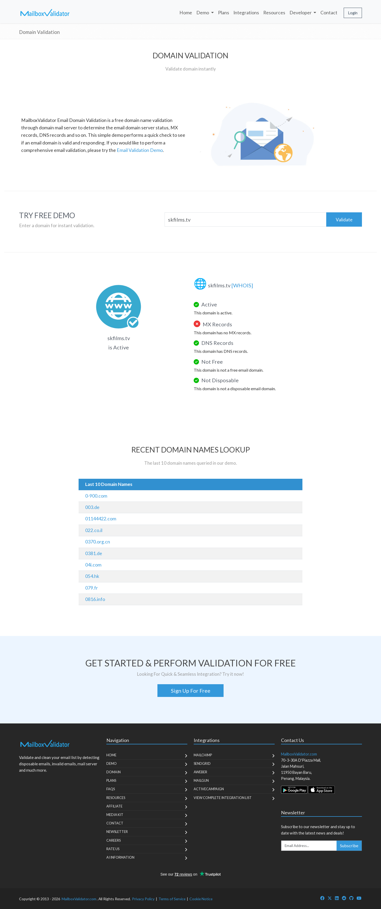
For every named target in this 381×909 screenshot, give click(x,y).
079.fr (91, 588)
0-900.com (96, 496)
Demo (111, 763)
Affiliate (114, 806)
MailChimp (203, 755)
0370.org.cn (97, 541)
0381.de (93, 553)
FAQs (110, 789)
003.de (92, 507)
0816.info (95, 599)
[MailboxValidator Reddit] (344, 898)
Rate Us (112, 849)
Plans (223, 12)
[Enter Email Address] (309, 846)
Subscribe (349, 845)
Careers (113, 840)
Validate (344, 219)
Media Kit (114, 815)
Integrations (246, 12)
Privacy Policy (143, 899)
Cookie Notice (200, 899)
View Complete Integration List (223, 798)
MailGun (201, 780)
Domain (113, 772)
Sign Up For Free (190, 690)
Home (185, 12)
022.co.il (93, 530)
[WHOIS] (242, 285)
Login (352, 13)
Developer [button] (300, 12)
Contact (328, 12)
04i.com (93, 565)
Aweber (200, 772)
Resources (274, 12)
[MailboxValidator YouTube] (359, 898)
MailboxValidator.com (79, 899)
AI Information (120, 857)
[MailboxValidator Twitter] (330, 898)
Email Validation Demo (140, 150)
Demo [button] (203, 12)
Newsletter (117, 831)
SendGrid (202, 763)
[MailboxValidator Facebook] (322, 898)
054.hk (92, 576)
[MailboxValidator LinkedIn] (337, 898)
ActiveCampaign (209, 789)
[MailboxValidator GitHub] (351, 898)
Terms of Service (171, 899)
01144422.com (100, 518)
